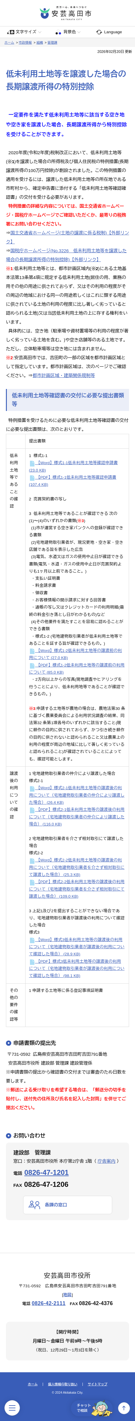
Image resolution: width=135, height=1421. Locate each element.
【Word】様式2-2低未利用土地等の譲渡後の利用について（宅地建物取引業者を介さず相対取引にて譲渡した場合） (77, 867)
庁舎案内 (106, 1161)
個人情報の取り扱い (62, 1384)
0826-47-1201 (46, 1172)
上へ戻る (124, 1408)
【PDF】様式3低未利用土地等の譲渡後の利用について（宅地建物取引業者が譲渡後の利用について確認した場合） (77, 968)
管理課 (52, 42)
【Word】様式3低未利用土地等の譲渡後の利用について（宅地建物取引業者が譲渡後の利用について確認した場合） (77, 947)
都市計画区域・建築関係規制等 (64, 375)
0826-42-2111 (49, 1303)
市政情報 (25, 42)
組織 (39, 42)
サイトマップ (97, 1384)
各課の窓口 (56, 1204)
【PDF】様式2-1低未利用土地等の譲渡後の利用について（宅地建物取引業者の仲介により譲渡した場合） (77, 816)
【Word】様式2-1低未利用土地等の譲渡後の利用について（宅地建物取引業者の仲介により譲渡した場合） (77, 795)
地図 (67, 1295)
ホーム (9, 42)
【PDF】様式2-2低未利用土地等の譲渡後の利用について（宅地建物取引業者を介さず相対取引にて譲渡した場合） (77, 889)
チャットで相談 (95, 1408)
